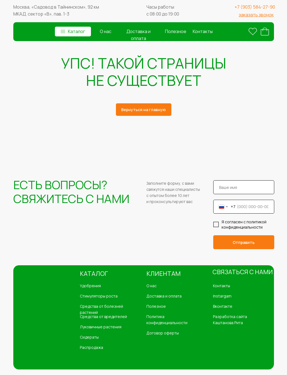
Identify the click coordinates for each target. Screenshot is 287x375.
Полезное (175, 31)
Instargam (222, 296)
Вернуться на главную (143, 109)
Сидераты (89, 337)
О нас (105, 31)
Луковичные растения (100, 326)
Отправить (244, 242)
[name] (243, 187)
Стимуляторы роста (99, 296)
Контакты (203, 31)
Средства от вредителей (103, 316)
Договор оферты (162, 333)
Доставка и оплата (164, 296)
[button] (256, 15)
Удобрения (90, 285)
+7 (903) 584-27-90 (255, 7)
